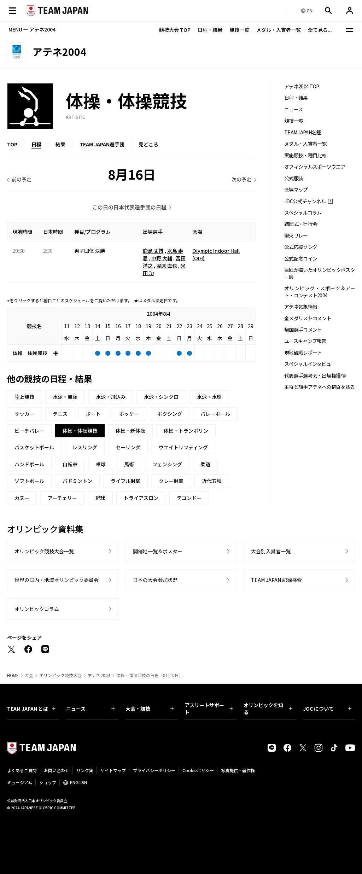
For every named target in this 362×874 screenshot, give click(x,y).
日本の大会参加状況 (155, 579)
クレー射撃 (171, 480)
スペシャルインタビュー (309, 364)
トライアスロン (141, 497)
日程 (36, 144)
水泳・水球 (209, 396)
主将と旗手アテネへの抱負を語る (319, 387)
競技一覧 (239, 29)
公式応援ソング (300, 247)
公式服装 (293, 178)
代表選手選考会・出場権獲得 (314, 375)
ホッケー (129, 413)
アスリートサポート (209, 708)
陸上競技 (24, 396)
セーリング (128, 447)
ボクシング (169, 413)
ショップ (47, 782)
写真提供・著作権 (238, 770)
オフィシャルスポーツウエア (314, 166)
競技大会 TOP (175, 29)
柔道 (205, 464)
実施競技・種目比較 (305, 155)
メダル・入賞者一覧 (278, 29)
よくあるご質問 (22, 770)
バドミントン (77, 480)
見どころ (148, 144)
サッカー (24, 413)
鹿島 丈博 (153, 250)
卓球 (101, 464)
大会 (29, 675)
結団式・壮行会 (300, 224)
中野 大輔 (161, 258)
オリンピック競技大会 (60, 675)
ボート (93, 413)
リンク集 (84, 770)
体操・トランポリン (186, 430)
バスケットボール (34, 447)
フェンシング (167, 464)
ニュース (293, 109)
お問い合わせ (56, 770)
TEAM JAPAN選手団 (102, 144)
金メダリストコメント (307, 318)
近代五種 (212, 480)
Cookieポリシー (198, 770)
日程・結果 (210, 29)
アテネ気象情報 (300, 306)
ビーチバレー (29, 430)
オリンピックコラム (36, 608)
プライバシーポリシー (154, 770)
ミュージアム (19, 782)
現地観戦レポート (303, 352)
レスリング (84, 447)
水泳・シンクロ (161, 396)
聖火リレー (296, 235)
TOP (12, 144)
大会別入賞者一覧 (271, 551)
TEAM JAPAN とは (31, 708)
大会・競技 (149, 708)
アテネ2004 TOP (301, 86)
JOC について (327, 708)
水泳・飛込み (110, 396)
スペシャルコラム (302, 212)
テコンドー (189, 497)
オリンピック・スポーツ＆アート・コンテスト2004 (319, 291)
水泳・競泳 (65, 396)
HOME (13, 675)
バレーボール (215, 413)
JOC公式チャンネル (305, 201)
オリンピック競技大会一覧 (44, 551)
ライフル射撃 (125, 480)
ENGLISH (78, 782)
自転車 (70, 464)
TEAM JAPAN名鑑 (302, 132)
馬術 (129, 464)
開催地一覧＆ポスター (157, 551)
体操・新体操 (130, 430)
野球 (100, 497)
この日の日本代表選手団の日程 (129, 207)
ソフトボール (29, 480)
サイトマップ (113, 770)
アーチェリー (62, 497)
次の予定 (241, 179)
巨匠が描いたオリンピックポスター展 (319, 273)
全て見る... (320, 29)
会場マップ (296, 189)
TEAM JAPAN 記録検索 (276, 579)
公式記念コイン (300, 258)
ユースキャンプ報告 (305, 341)
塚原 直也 (166, 265)
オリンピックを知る (268, 708)
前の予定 (21, 179)
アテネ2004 (99, 675)
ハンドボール (29, 464)
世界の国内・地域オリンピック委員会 (56, 579)
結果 (60, 144)
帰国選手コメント (303, 329)
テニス (60, 413)
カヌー (21, 497)
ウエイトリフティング (183, 447)
